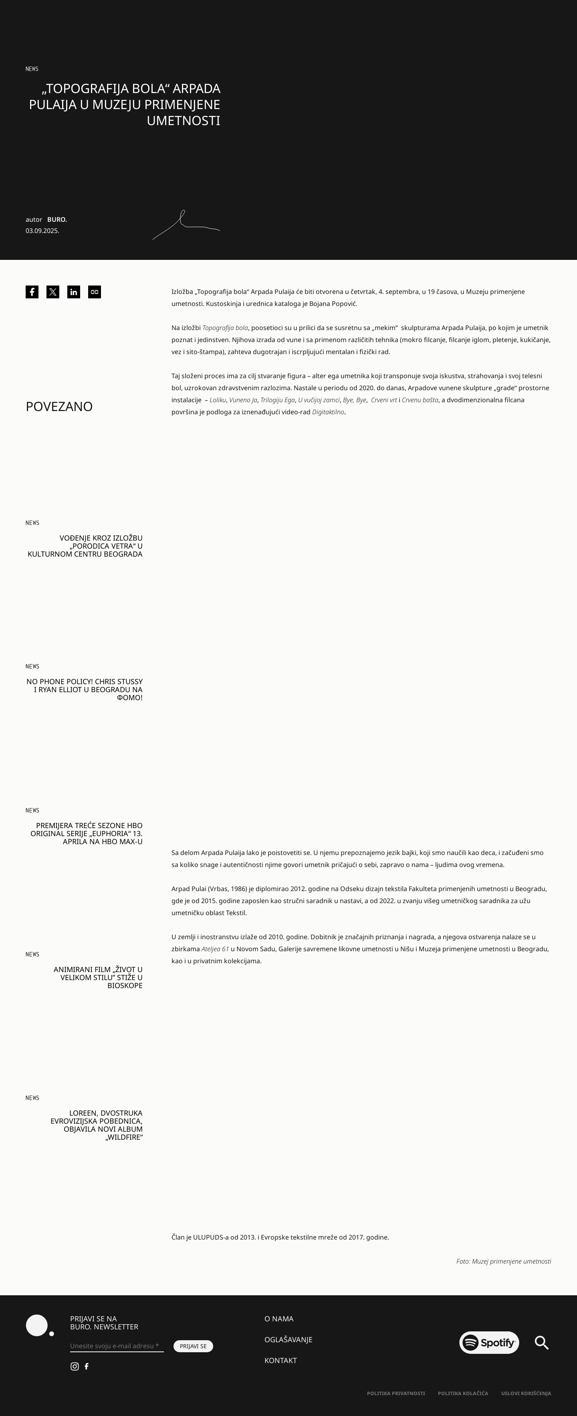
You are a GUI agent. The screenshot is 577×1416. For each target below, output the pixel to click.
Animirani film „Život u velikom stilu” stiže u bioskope (98, 977)
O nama (279, 1318)
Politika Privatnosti (396, 1393)
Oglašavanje (288, 1339)
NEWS (32, 68)
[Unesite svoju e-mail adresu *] (117, 1346)
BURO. (57, 219)
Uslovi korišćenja (526, 1393)
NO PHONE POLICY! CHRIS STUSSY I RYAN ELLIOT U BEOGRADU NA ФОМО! (84, 689)
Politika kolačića (463, 1393)
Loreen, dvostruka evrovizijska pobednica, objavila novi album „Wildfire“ (96, 1125)
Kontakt (280, 1360)
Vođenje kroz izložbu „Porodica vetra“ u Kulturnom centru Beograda (85, 546)
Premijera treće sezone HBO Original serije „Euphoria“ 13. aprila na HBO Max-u (86, 833)
